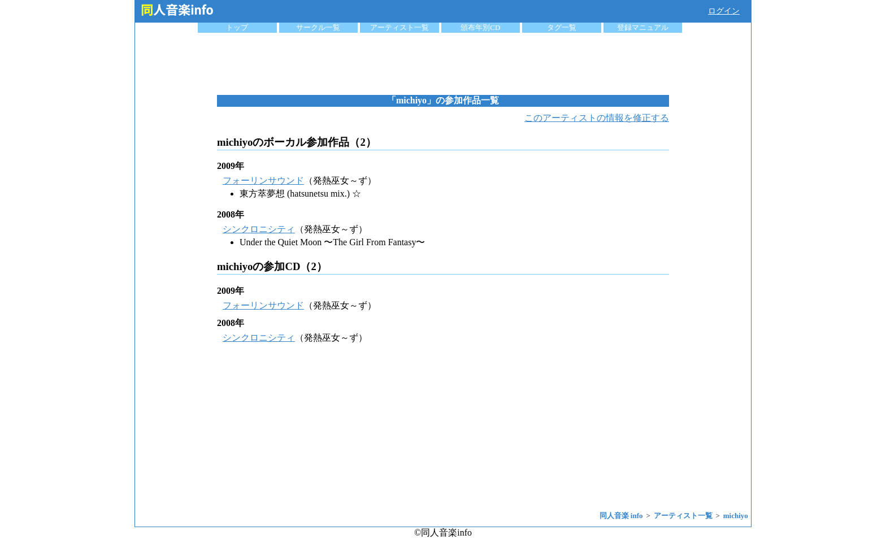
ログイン (724, 11)
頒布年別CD (480, 27)
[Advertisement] (443, 63)
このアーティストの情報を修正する (596, 118)
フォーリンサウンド (263, 180)
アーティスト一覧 (399, 27)
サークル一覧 (318, 27)
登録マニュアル (642, 27)
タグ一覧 (561, 27)
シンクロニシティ (259, 229)
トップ (237, 27)
